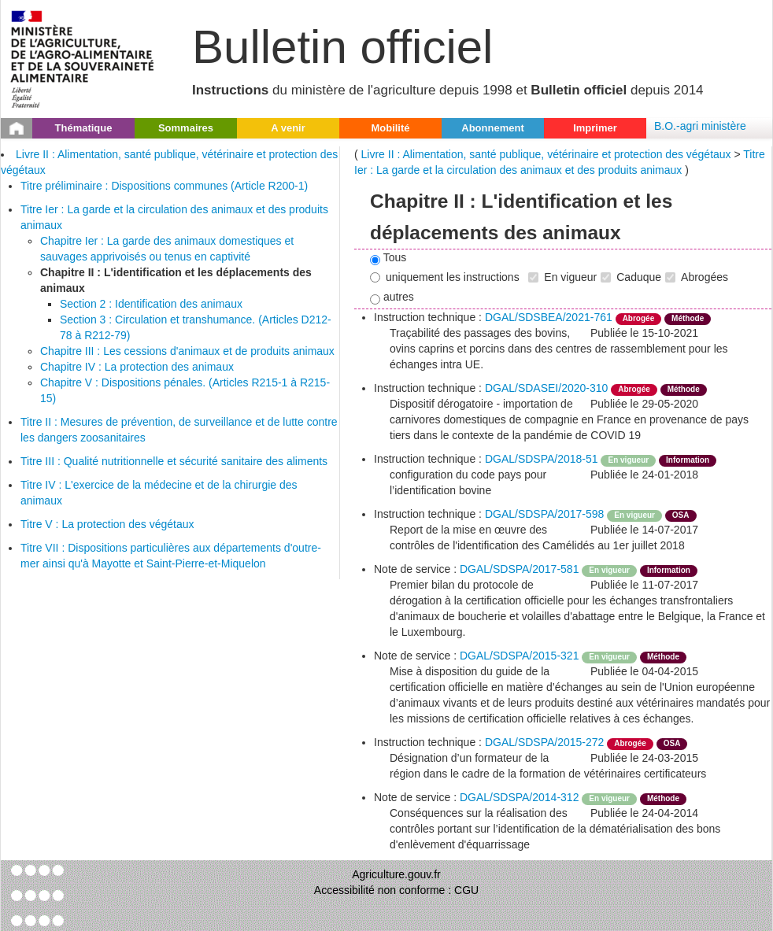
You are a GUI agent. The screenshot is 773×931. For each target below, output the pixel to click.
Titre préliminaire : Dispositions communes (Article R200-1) (164, 185)
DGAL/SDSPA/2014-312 (519, 797)
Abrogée (639, 318)
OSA (681, 515)
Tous (388, 258)
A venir (288, 128)
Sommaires (185, 128)
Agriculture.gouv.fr (396, 874)
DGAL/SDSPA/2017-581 (519, 569)
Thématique (84, 128)
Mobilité (390, 128)
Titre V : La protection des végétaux (107, 524)
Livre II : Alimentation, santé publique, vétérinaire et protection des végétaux (546, 154)
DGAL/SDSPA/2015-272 (545, 742)
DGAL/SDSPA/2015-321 (519, 655)
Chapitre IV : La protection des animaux (137, 366)
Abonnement (492, 128)
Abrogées (696, 277)
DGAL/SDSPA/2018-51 (541, 459)
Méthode (687, 318)
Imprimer (595, 128)
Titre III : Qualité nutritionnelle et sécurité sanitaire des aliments (173, 461)
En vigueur (562, 277)
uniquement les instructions (445, 277)
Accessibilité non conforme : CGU (396, 890)
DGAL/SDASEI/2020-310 (546, 388)
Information (687, 460)
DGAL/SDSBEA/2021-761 (548, 317)
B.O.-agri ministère (700, 126)
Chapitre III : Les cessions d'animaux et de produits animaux (187, 351)
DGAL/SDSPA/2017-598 (545, 514)
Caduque (631, 277)
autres (392, 297)
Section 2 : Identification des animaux (151, 303)
